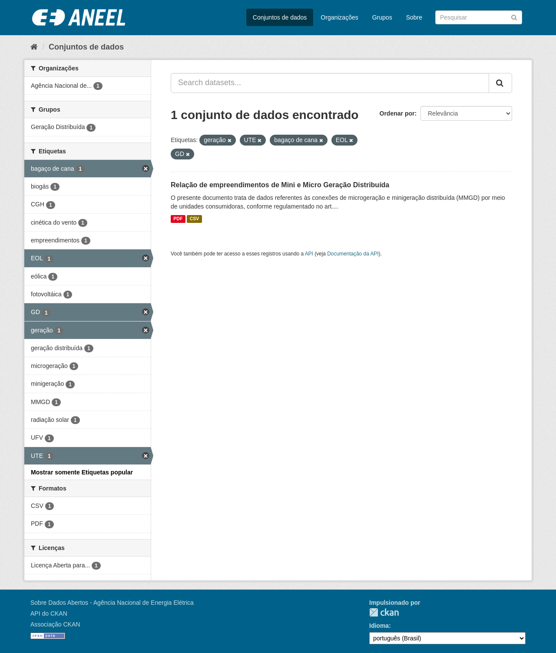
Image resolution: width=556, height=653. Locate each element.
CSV (194, 219)
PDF (177, 219)
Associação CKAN (55, 624)
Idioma (379, 625)
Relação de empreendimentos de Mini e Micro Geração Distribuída (280, 185)
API (309, 254)
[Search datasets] (478, 17)
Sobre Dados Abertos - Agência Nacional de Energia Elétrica (112, 602)
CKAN (384, 612)
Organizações (339, 17)
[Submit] (514, 16)
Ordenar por (397, 113)
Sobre (414, 17)
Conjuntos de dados (280, 17)
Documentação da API (352, 254)
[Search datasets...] (330, 83)
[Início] (34, 47)
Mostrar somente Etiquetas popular (82, 472)
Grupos (382, 17)
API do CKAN (48, 613)
